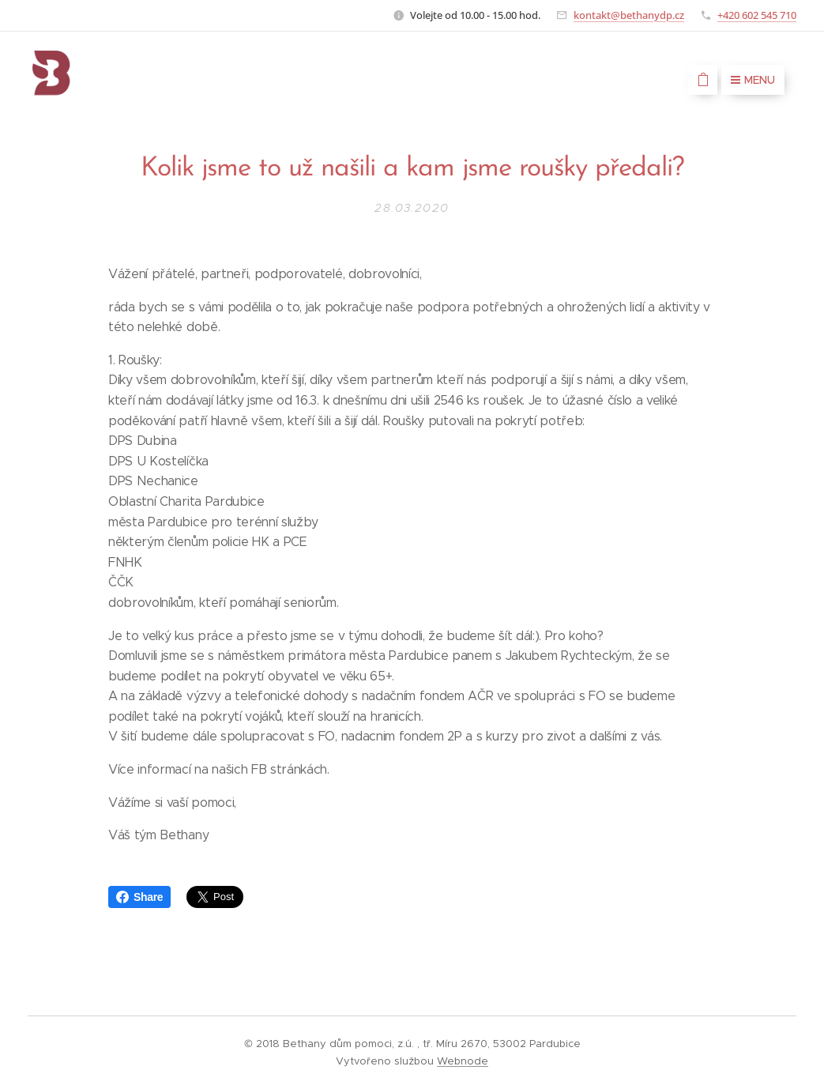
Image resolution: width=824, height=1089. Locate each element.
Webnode (462, 1061)
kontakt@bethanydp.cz (629, 15)
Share (139, 897)
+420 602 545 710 (756, 15)
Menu (753, 80)
